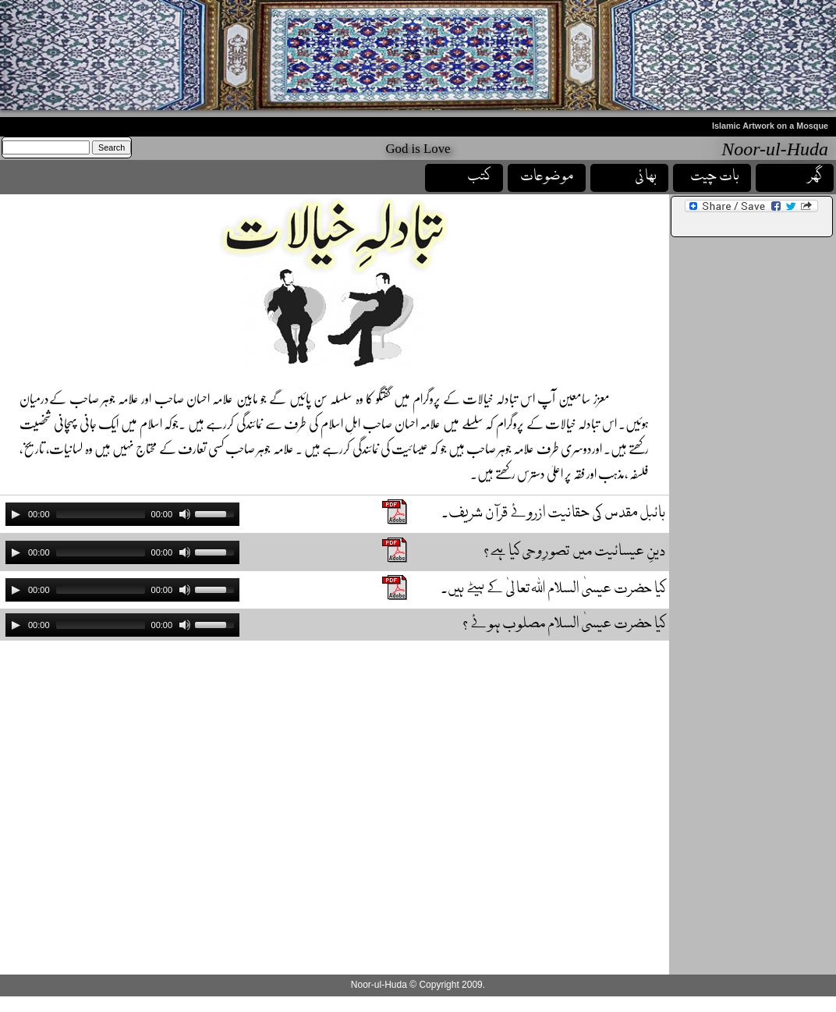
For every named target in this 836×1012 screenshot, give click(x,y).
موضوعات (547, 177)
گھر (815, 177)
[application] (122, 514)
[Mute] (185, 514)
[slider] (100, 514)
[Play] (15, 514)
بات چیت (714, 177)
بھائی (646, 177)
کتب (479, 177)
